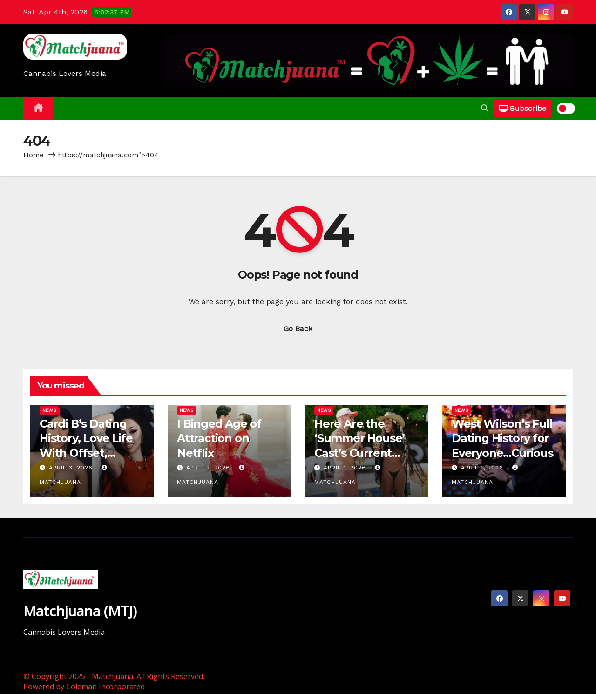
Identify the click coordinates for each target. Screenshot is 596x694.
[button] (484, 108)
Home (33, 155)
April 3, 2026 (72, 467)
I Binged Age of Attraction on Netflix (219, 438)
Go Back (298, 328)
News (49, 410)
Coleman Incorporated (105, 686)
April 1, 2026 (346, 467)
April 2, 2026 (209, 467)
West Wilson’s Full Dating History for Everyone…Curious (502, 438)
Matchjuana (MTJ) (80, 610)
